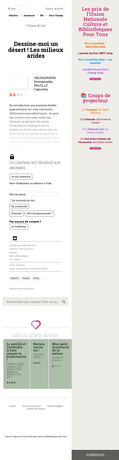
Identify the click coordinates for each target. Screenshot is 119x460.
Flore (36, 278)
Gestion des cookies (36, 409)
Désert (14, 278)
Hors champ (56, 15)
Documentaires (23, 269)
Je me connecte (20, 176)
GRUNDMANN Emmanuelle (45, 80)
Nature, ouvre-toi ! (39, 347)
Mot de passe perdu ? (40, 213)
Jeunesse (29, 15)
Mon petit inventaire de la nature (60, 348)
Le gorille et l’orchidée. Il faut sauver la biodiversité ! (16, 352)
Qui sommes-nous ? (31, 406)
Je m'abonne (18, 226)
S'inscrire (16, 213)
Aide (12, 8)
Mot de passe (17, 194)
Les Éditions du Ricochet (20, 245)
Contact (12, 406)
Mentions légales (55, 406)
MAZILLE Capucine (41, 87)
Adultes (13, 15)
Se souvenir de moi (22, 200)
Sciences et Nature (38, 269)
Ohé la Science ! (26, 249)
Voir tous (95, 79)
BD (42, 15)
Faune (25, 278)
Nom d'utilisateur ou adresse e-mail (30, 183)
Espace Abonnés (54, 8)
